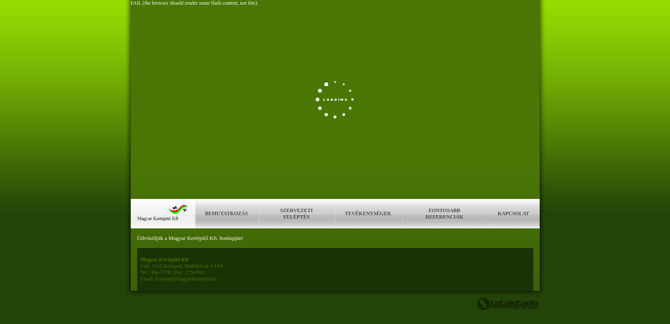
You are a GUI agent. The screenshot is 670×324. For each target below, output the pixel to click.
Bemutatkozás (226, 213)
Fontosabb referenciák (445, 213)
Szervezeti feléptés (296, 213)
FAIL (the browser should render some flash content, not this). (195, 3)
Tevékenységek (368, 213)
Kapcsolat (513, 213)
